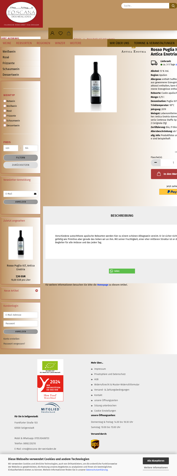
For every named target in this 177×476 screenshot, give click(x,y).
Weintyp (9, 95)
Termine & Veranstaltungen (154, 43)
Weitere (75, 43)
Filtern (20, 157)
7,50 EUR (21, 276)
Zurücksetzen (20, 165)
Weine (7, 43)
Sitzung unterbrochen (105, 405)
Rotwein (9, 101)
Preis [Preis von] (7, 142)
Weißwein (9, 51)
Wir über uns (119, 43)
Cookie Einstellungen (105, 410)
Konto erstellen (11, 338)
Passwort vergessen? (14, 343)
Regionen (43, 43)
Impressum (100, 369)
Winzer (60, 43)
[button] (52, 33)
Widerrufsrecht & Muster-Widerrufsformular (116, 384)
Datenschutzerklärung (97, 470)
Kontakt (98, 395)
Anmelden (20, 202)
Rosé (6, 57)
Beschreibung (122, 215)
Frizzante (9, 63)
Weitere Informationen (156, 467)
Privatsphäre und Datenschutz (110, 374)
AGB (96, 379)
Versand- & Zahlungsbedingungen (111, 389)
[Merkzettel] (61, 33)
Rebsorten (24, 43)
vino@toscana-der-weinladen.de (39, 449)
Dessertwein (11, 75)
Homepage (102, 284)
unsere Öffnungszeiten (106, 400)
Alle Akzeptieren (155, 460)
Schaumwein (11, 69)
